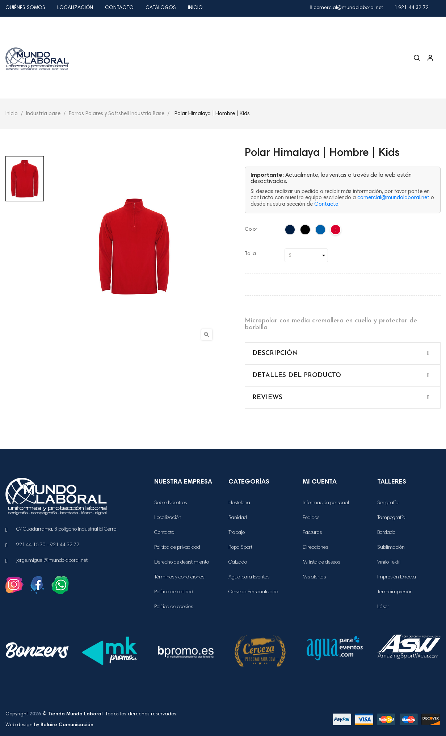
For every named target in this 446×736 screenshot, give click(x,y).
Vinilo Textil (388, 562)
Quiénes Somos (25, 8)
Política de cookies (173, 607)
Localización (75, 8)
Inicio (195, 8)
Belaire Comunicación (67, 725)
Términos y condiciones (179, 577)
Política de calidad (173, 592)
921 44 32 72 (412, 8)
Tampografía (391, 517)
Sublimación (391, 547)
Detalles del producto (296, 375)
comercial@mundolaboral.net (346, 8)
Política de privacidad (177, 547)
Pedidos (311, 517)
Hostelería (239, 503)
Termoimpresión (395, 592)
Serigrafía (388, 503)
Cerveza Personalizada (253, 592)
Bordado (386, 532)
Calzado (237, 562)
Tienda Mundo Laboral (75, 714)
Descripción (275, 353)
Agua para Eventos (248, 577)
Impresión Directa (396, 577)
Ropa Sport (240, 547)
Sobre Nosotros (170, 503)
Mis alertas (314, 577)
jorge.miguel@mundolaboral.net (52, 560)
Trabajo (236, 532)
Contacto (119, 8)
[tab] (342, 353)
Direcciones (315, 547)
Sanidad (237, 517)
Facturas (312, 532)
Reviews (267, 397)
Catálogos (161, 8)
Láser (383, 607)
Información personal (326, 503)
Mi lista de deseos (321, 562)
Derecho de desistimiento (181, 562)
